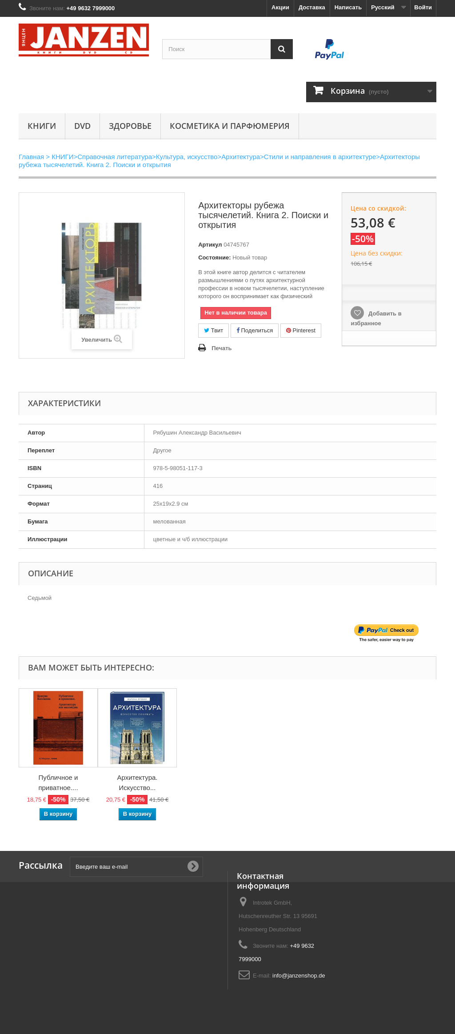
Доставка (312, 7)
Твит (213, 330)
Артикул (210, 244)
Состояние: (214, 257)
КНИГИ (42, 125)
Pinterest (300, 330)
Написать (348, 7)
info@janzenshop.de (298, 975)
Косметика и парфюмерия (230, 125)
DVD (82, 125)
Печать (221, 348)
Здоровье (130, 125)
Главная (31, 156)
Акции (280, 7)
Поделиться (254, 330)
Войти (423, 7)
